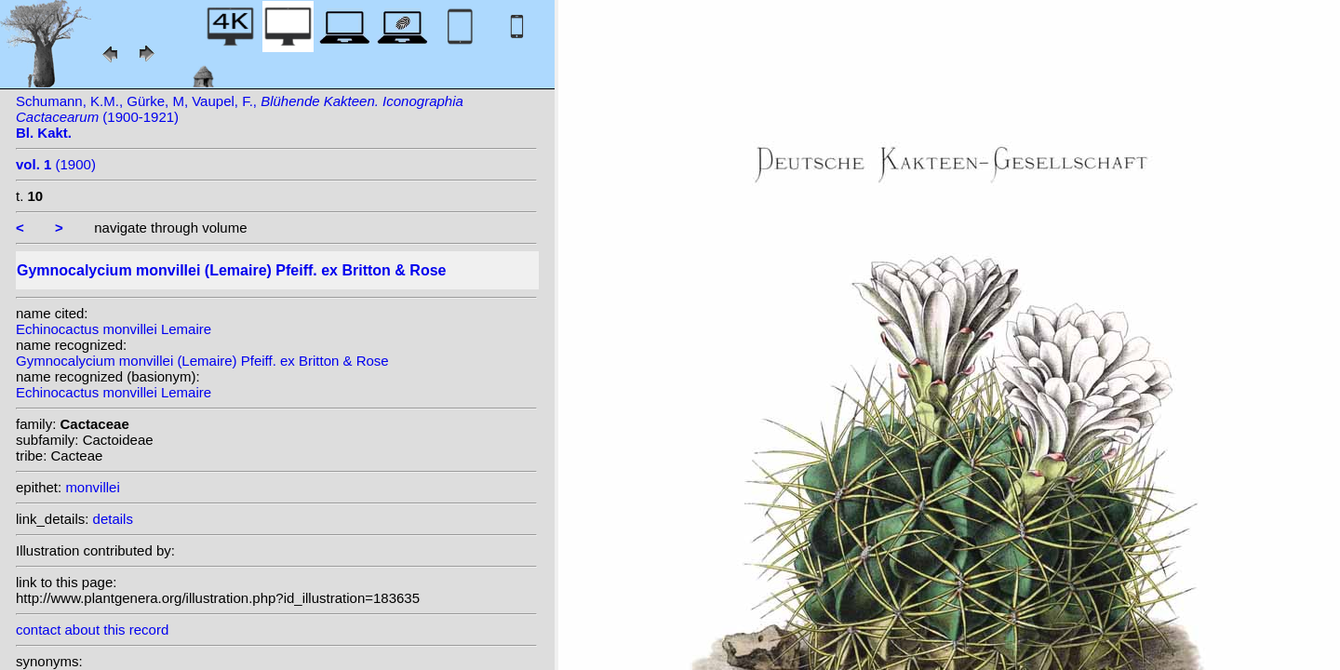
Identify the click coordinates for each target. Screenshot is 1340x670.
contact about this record (92, 629)
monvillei (92, 487)
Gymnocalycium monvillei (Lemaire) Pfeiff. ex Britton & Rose (202, 360)
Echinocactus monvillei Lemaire (113, 329)
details (113, 519)
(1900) (56, 164)
